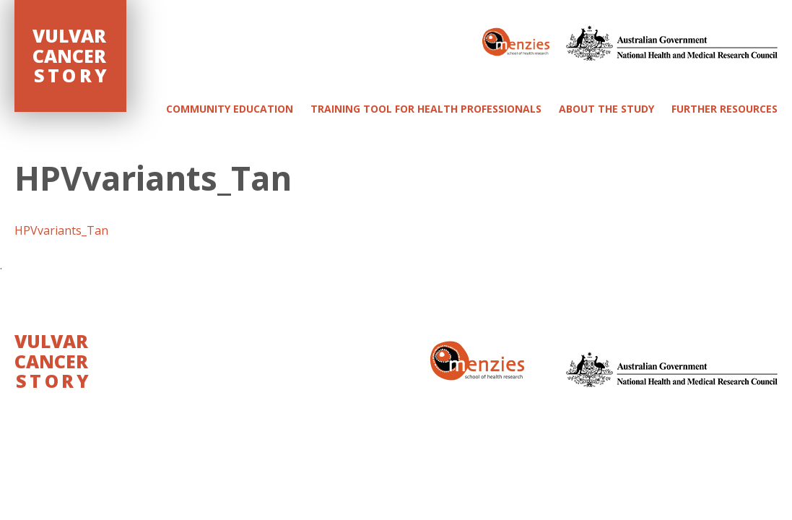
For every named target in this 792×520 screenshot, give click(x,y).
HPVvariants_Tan (61, 230)
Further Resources (724, 109)
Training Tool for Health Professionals (425, 109)
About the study (606, 109)
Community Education (229, 109)
